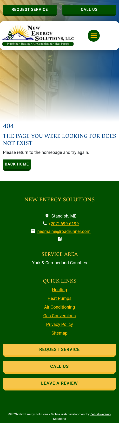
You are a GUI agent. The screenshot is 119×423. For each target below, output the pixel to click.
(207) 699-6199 (64, 223)
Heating (59, 289)
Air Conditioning (59, 307)
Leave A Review (59, 383)
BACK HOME (17, 164)
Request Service (30, 9)
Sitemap (59, 333)
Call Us (89, 9)
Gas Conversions (59, 315)
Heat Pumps (60, 298)
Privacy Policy (59, 324)
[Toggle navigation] (94, 36)
